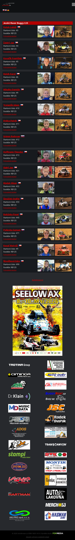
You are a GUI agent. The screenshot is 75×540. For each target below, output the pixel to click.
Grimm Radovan (11, 136)
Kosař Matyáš (10, 245)
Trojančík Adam (11, 104)
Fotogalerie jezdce (9, 36)
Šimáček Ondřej (11, 198)
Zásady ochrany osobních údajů (37, 537)
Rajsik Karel (9, 73)
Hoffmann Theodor (13, 151)
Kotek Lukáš (9, 27)
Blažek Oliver (10, 183)
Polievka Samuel (12, 229)
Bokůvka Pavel (11, 214)
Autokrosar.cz (37, 280)
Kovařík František (12, 58)
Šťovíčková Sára (11, 261)
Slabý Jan (8, 167)
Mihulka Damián (11, 89)
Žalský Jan (8, 42)
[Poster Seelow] (37, 355)
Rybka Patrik (10, 120)
